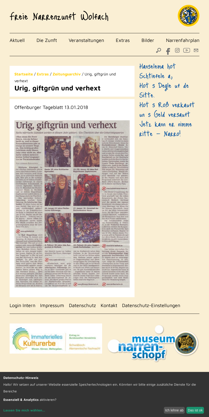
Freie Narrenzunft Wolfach (59, 14)
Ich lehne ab (174, 410)
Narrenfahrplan (182, 40)
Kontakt (109, 305)
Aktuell (17, 40)
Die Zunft (47, 40)
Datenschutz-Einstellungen (151, 305)
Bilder (147, 40)
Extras (123, 40)
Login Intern (22, 305)
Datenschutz (82, 305)
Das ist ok (195, 410)
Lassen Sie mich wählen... (24, 410)
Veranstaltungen (86, 40)
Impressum (52, 305)
